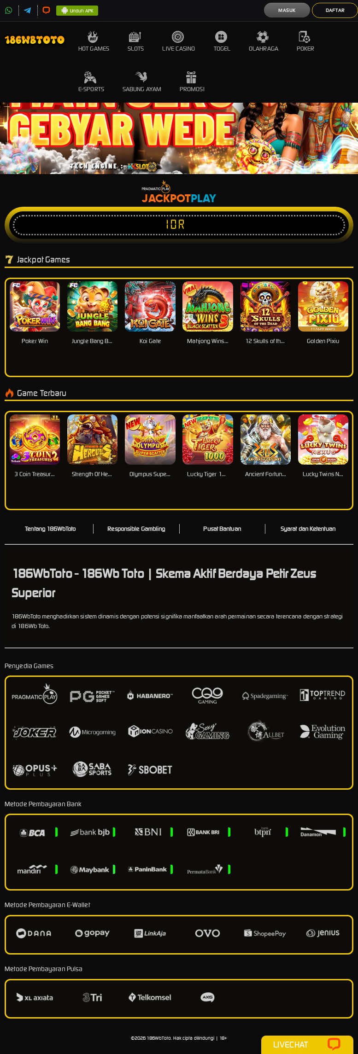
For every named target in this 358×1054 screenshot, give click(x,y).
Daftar (335, 10)
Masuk (287, 10)
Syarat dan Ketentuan (308, 529)
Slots (136, 41)
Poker (306, 41)
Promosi (192, 82)
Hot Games (93, 41)
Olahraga (263, 41)
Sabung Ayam (142, 82)
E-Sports (91, 82)
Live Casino (178, 41)
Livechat (307, 1044)
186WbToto (159, 1038)
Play (203, 198)
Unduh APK (77, 11)
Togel (222, 41)
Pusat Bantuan (222, 529)
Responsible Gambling (136, 529)
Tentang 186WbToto (50, 529)
